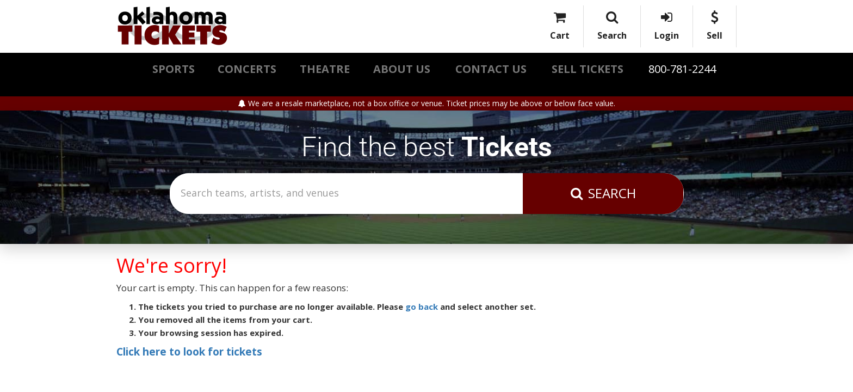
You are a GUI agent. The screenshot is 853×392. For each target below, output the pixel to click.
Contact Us (491, 69)
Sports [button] (173, 69)
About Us (401, 69)
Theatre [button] (325, 69)
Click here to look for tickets (189, 352)
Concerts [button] (247, 69)
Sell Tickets (587, 69)
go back (421, 306)
